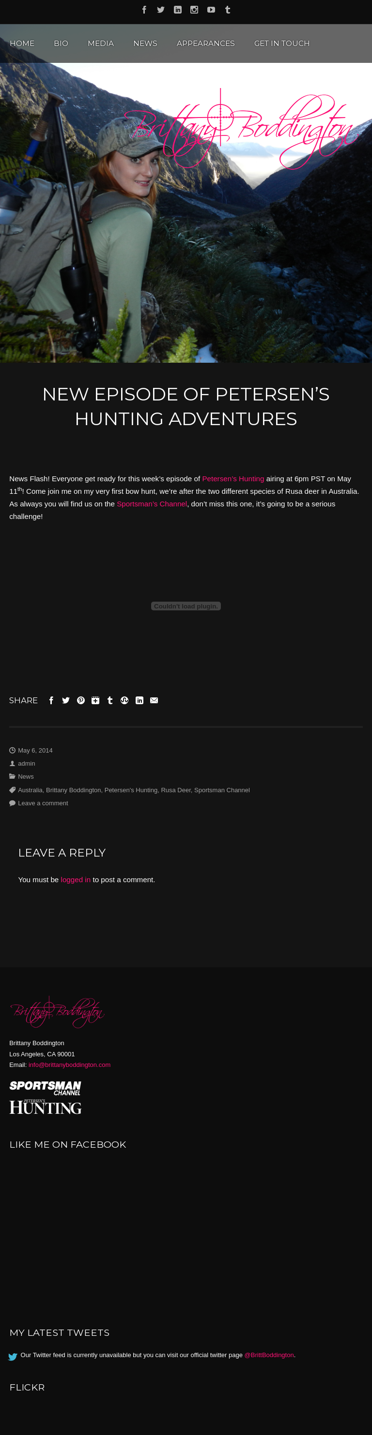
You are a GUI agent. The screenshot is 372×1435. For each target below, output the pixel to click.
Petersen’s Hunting (233, 478)
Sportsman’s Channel (152, 504)
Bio (61, 43)
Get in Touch (282, 43)
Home (22, 43)
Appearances (206, 43)
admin (26, 763)
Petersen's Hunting (131, 790)
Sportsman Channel (222, 790)
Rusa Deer (175, 790)
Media (101, 43)
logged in (76, 879)
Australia (30, 790)
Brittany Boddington (73, 790)
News (145, 43)
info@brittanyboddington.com (69, 1064)
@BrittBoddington (269, 1355)
